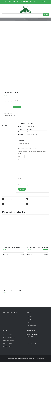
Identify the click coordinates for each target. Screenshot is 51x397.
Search (46, 14)
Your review (21, 159)
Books (10, 115)
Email (19, 178)
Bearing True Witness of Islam (11, 247)
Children (14, 115)
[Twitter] (29, 343)
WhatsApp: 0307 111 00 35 (10, 1)
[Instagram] (31, 343)
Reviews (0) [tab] (4, 125)
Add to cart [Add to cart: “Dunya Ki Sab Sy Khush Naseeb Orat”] (30, 254)
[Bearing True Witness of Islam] (13, 229)
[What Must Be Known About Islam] (13, 273)
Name (19, 172)
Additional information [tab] (7, 122)
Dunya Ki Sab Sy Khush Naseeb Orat (37, 247)
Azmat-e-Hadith (31, 294)
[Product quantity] (7, 107)
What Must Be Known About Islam (12, 291)
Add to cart (17, 106)
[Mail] (35, 343)
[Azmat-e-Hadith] (37, 275)
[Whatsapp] (33, 343)
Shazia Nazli (29, 129)
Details (22, 254)
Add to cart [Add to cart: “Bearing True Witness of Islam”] (6, 254)
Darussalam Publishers (32, 134)
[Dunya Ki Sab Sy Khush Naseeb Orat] (37, 229)
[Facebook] (27, 343)
